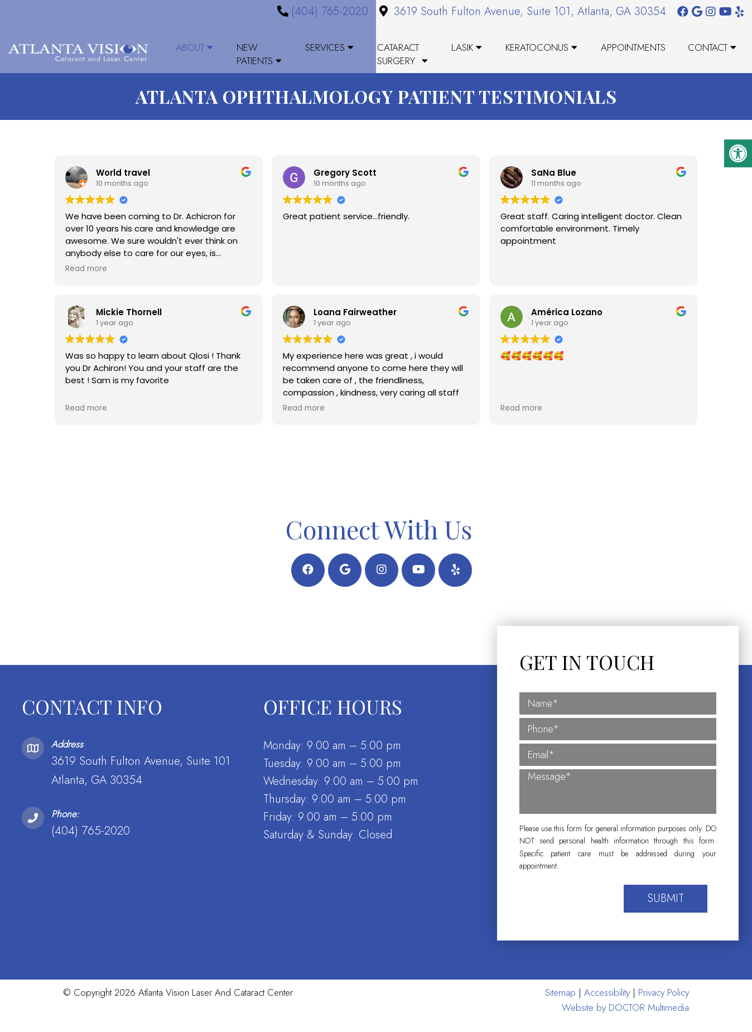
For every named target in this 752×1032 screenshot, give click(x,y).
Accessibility (607, 1003)
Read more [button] (86, 281)
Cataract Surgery (398, 54)
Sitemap (560, 1003)
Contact (707, 47)
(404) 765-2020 (329, 11)
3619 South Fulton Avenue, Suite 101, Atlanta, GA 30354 (530, 11)
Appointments (633, 47)
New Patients (255, 54)
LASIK (462, 47)
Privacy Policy (663, 1003)
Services (325, 47)
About (190, 47)
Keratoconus (536, 47)
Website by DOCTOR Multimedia (625, 1018)
